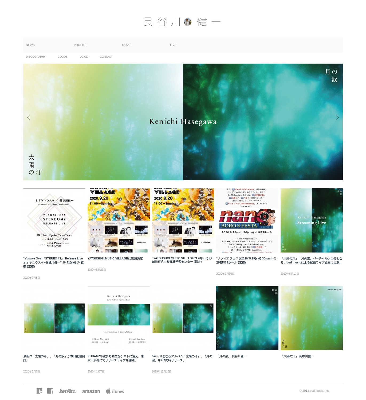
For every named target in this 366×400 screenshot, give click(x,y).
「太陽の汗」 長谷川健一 (297, 356)
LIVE (173, 44)
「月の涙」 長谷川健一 (231, 356)
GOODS (63, 56)
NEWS (30, 44)
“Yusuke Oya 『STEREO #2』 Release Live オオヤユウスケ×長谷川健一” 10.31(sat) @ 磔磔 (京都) (53, 262)
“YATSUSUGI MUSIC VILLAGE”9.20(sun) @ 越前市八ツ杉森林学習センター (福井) (182, 260)
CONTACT (106, 56)
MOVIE (126, 44)
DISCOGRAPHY (36, 56)
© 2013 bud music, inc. (314, 390)
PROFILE (80, 44)
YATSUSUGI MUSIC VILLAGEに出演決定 (115, 258)
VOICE (84, 56)
